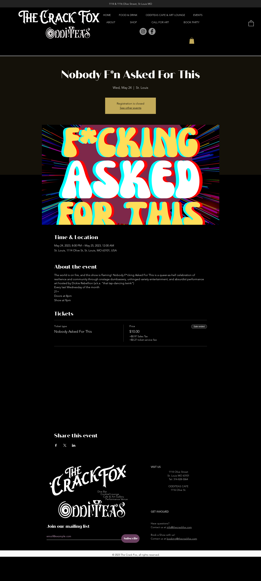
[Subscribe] (130, 538)
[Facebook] (152, 31)
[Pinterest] (135, 31)
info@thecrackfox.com (179, 527)
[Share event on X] (65, 445)
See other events (130, 108)
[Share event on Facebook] (56, 445)
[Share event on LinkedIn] (73, 445)
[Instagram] (143, 31)
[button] (191, 41)
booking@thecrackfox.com (182, 538)
